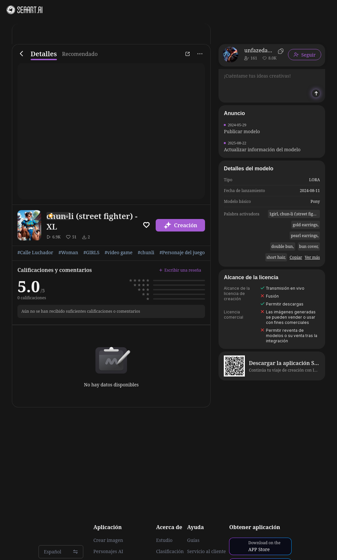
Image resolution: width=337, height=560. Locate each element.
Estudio (164, 540)
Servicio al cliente (206, 551)
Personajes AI (108, 551)
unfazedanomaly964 (259, 50)
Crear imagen (108, 540)
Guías (193, 540)
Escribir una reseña (180, 270)
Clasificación (170, 551)
